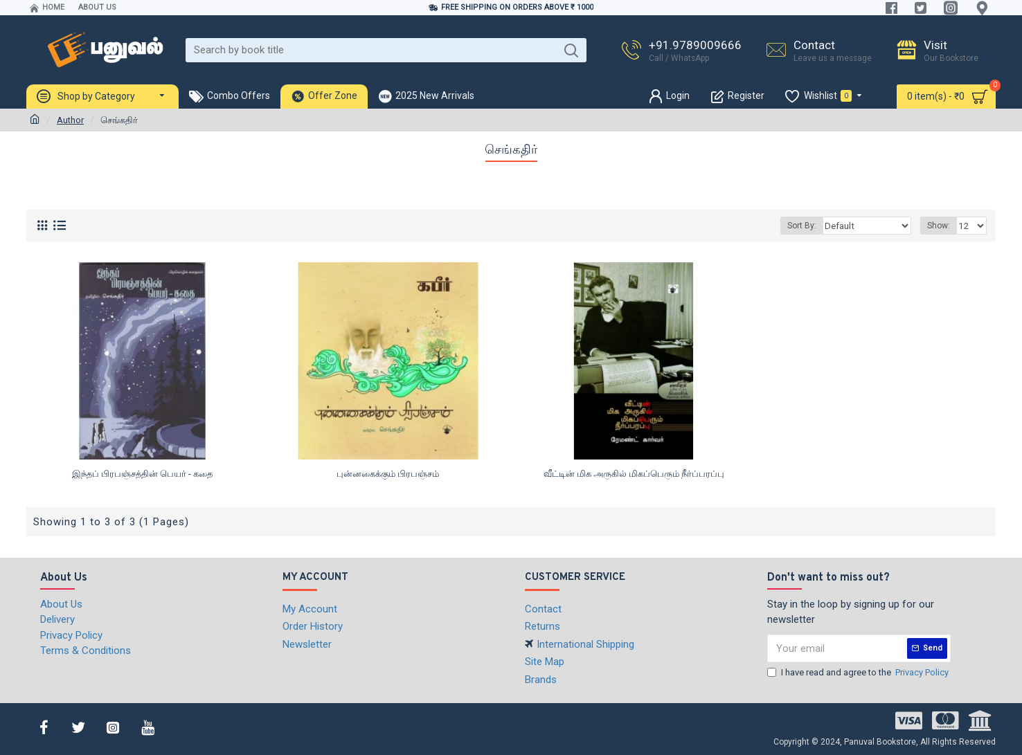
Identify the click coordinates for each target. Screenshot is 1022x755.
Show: (940, 225)
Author (70, 120)
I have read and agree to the (859, 673)
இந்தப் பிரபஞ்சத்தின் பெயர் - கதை (142, 474)
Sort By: (810, 225)
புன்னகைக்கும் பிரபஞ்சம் (388, 474)
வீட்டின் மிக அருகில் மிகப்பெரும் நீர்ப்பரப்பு (634, 474)
